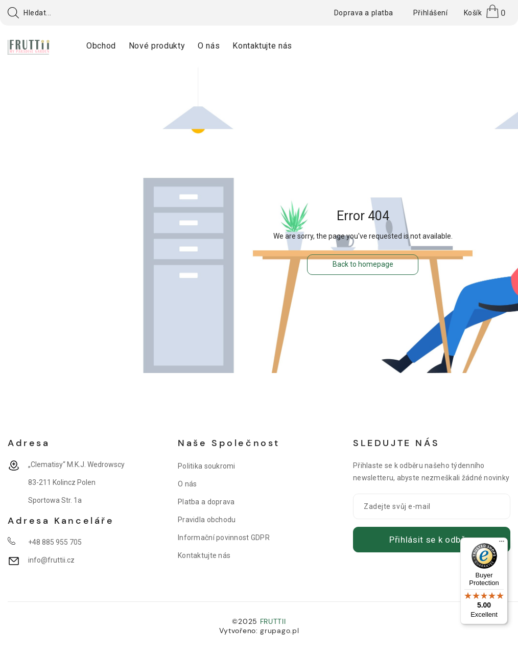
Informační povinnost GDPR (224, 537)
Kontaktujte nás (204, 555)
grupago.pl (279, 630)
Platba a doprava (206, 502)
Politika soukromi (207, 466)
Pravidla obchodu (207, 520)
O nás (187, 484)
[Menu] (502, 544)
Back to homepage (363, 264)
